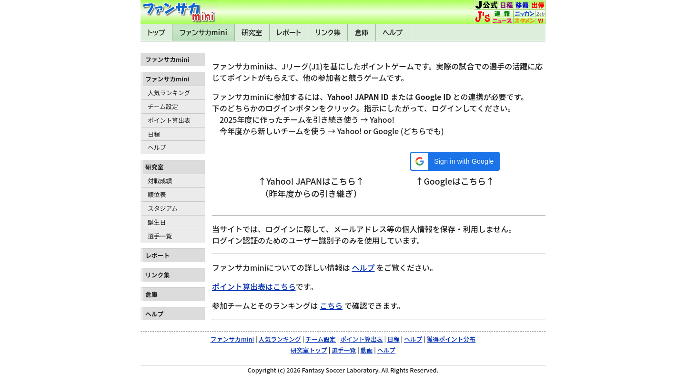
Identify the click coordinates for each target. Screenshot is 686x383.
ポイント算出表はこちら (254, 286)
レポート (288, 32)
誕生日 (157, 221)
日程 (154, 133)
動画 (367, 349)
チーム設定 (163, 106)
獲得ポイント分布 (451, 339)
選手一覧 (160, 235)
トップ (156, 32)
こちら (331, 305)
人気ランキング (169, 92)
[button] (454, 161)
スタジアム (163, 208)
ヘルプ (393, 32)
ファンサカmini (203, 32)
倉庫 (362, 32)
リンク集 (328, 32)
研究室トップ (309, 349)
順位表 (157, 194)
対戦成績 (160, 180)
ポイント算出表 (169, 120)
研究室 (252, 32)
